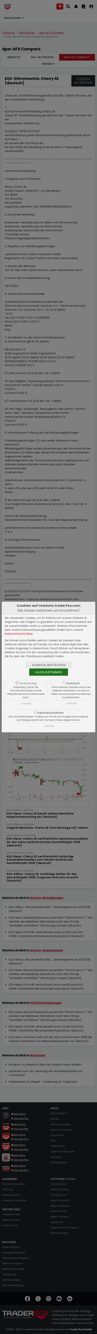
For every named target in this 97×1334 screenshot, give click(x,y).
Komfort (73, 683)
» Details (26, 703)
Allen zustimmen (48, 672)
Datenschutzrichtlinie (19, 634)
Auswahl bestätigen (48, 665)
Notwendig (28, 683)
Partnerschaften (50, 713)
